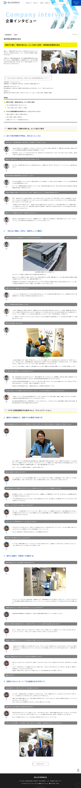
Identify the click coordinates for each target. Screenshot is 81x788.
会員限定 (52, 2)
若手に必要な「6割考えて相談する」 (15, 117)
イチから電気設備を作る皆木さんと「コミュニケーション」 (23, 111)
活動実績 (41, 2)
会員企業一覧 (47, 2)
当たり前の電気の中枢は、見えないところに (17, 105)
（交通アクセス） (57, 780)
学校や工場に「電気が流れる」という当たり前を (20, 102)
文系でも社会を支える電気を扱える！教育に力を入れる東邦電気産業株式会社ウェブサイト (28, 78)
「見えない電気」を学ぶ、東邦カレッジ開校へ (17, 107)
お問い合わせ (76, 3)
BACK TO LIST (40, 763)
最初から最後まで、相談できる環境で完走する (17, 114)
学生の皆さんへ (36, 2)
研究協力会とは (29, 2)
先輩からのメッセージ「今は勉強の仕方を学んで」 (18, 119)
